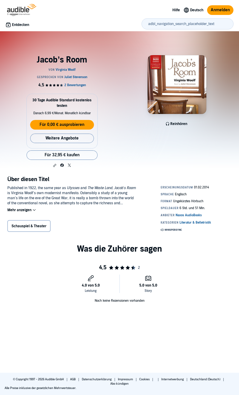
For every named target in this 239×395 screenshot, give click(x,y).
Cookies (144, 379)
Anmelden (220, 10)
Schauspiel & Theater (28, 226)
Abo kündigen (119, 384)
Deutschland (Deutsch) (205, 379)
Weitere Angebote (62, 138)
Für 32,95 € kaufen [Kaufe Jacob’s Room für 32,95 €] (62, 155)
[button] (55, 165)
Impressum (126, 379)
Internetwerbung (173, 379)
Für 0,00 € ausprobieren (62, 124)
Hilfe (176, 10)
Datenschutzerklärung (97, 379)
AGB (73, 379)
